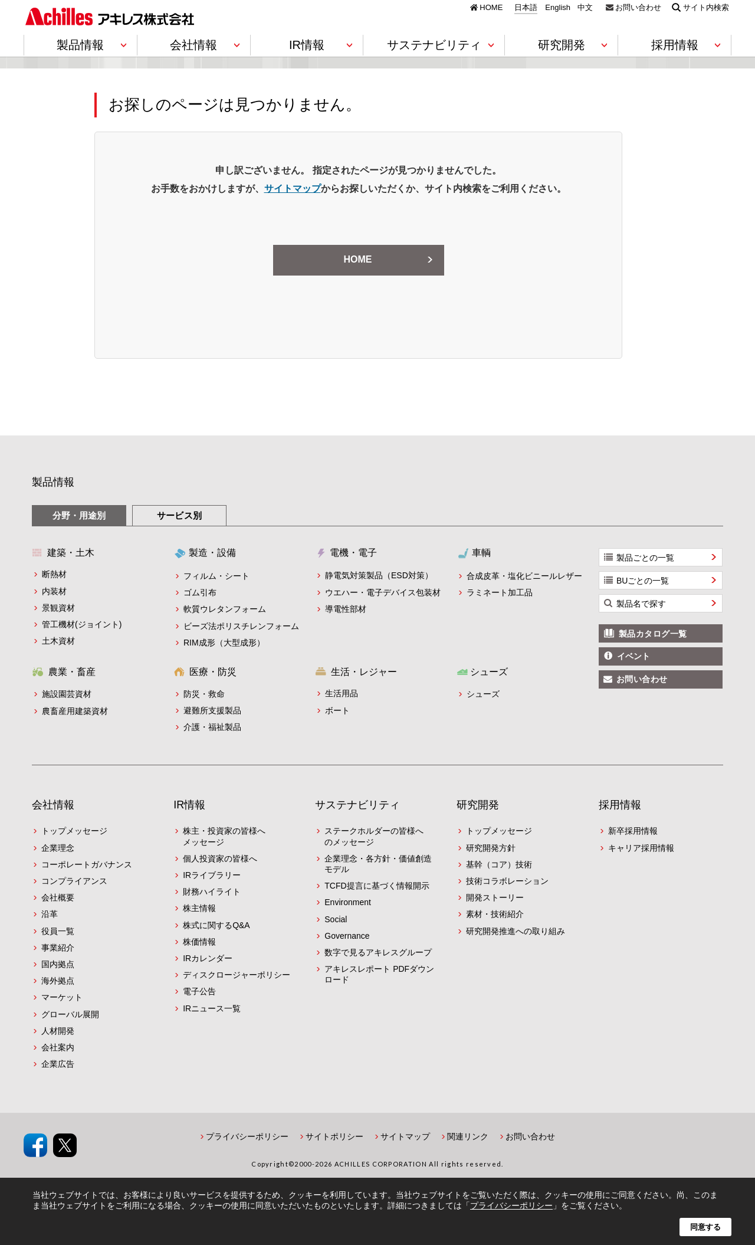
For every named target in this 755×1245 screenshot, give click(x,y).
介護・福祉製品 (212, 727)
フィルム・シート (216, 576)
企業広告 (57, 1064)
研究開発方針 (491, 848)
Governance (346, 936)
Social (335, 919)
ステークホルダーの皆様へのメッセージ (374, 836)
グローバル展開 (70, 1014)
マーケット (62, 997)
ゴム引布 (199, 592)
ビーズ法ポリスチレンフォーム (241, 626)
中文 (585, 8)
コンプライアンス (74, 881)
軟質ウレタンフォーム (224, 609)
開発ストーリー (495, 897)
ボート (337, 710)
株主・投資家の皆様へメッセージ (224, 836)
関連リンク (467, 1136)
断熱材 (54, 574)
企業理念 (57, 848)
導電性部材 (345, 609)
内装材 (54, 591)
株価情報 (199, 941)
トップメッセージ (74, 831)
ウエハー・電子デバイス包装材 (383, 592)
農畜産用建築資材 (75, 711)
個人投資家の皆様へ (220, 858)
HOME (491, 7)
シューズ (483, 694)
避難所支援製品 (212, 710)
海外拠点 (57, 980)
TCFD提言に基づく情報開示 (376, 885)
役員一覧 (57, 931)
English (557, 8)
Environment (347, 902)
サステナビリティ (357, 805)
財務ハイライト (212, 891)
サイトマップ (292, 189)
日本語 (525, 8)
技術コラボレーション (507, 881)
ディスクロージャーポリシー (236, 974)
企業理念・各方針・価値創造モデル (378, 864)
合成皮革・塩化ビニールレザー (524, 576)
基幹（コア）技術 (499, 864)
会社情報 (53, 805)
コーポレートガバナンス (86, 864)
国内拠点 (57, 964)
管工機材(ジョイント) (82, 624)
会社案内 (57, 1047)
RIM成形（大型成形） (224, 642)
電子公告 (199, 991)
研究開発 (478, 805)
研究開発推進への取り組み (515, 931)
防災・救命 (204, 694)
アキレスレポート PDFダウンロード (379, 974)
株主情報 (199, 908)
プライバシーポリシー (247, 1136)
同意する (705, 1227)
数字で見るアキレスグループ (378, 952)
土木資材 (58, 641)
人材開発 (57, 1031)
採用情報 (620, 805)
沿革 (49, 914)
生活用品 (341, 693)
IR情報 (189, 805)
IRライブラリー (212, 875)
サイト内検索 (706, 7)
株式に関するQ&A (216, 925)
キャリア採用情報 (641, 848)
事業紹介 (57, 947)
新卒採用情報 (633, 831)
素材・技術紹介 (495, 914)
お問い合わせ (638, 7)
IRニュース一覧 (212, 1008)
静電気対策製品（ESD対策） (379, 575)
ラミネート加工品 (500, 592)
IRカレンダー (207, 958)
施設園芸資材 (66, 694)
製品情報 (53, 482)
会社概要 (57, 897)
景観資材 (58, 607)
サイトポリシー (334, 1136)
